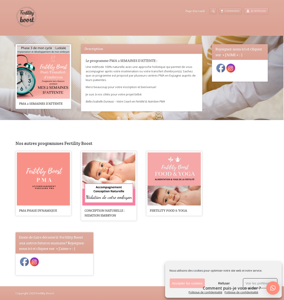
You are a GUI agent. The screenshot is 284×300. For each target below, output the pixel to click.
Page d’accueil (195, 11)
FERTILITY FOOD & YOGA (168, 210)
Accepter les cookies (187, 283)
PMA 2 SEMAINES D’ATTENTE (41, 103)
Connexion (230, 11)
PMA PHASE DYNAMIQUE (38, 210)
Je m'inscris (256, 11)
